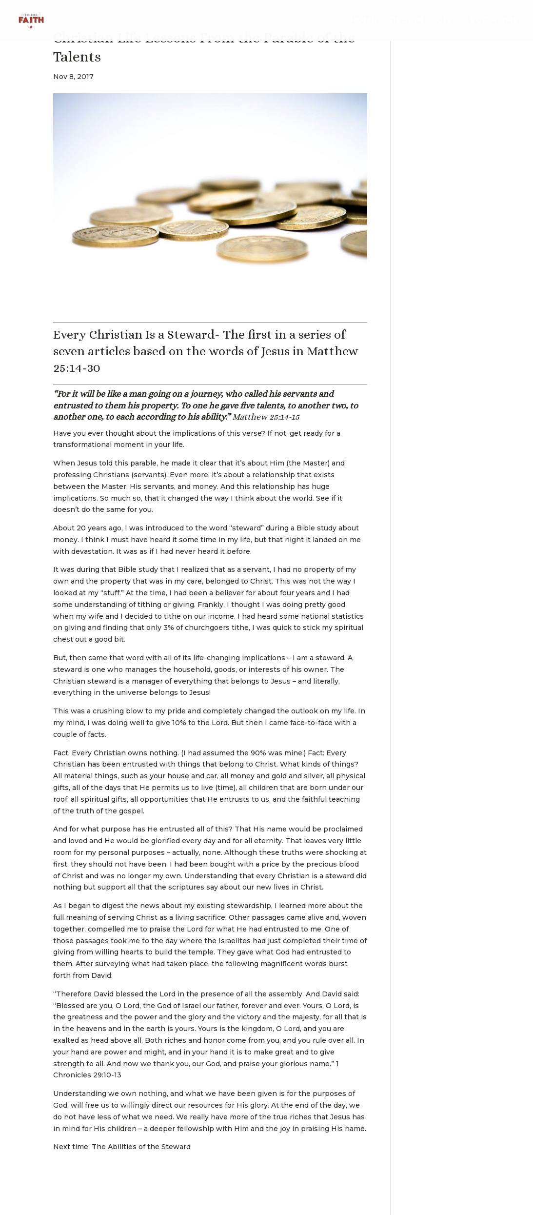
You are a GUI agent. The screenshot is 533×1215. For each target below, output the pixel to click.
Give (447, 21)
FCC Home (494, 21)
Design (407, 21)
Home (363, 21)
